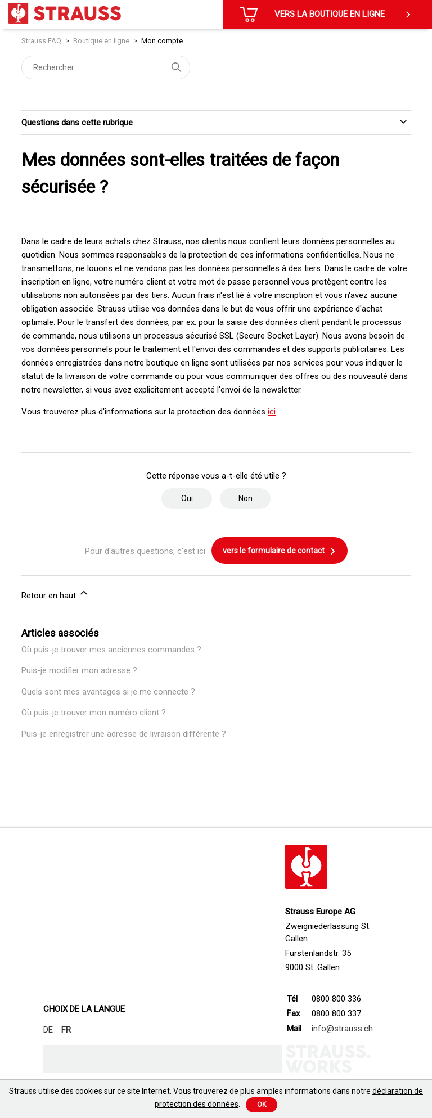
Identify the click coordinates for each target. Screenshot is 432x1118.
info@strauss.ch (342, 1029)
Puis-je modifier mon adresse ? (79, 670)
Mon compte (162, 41)
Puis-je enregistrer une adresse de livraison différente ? (123, 734)
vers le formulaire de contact (279, 551)
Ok (261, 1104)
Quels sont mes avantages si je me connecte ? (108, 692)
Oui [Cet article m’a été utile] (187, 498)
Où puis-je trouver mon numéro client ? (93, 712)
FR (66, 1030)
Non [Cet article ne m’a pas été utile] (245, 498)
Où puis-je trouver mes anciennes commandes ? (111, 649)
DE (48, 1030)
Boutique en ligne (101, 41)
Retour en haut (55, 594)
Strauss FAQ (42, 41)
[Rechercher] (106, 67)
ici (272, 412)
